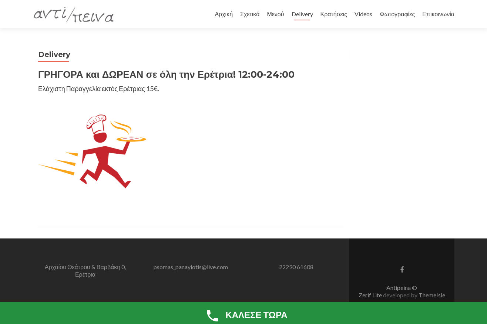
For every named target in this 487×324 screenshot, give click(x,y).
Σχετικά (249, 13)
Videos (363, 13)
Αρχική (224, 13)
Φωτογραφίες (397, 13)
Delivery (302, 13)
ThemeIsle (432, 294)
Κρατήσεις (333, 13)
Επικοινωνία (438, 13)
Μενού (275, 13)
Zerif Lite (371, 294)
